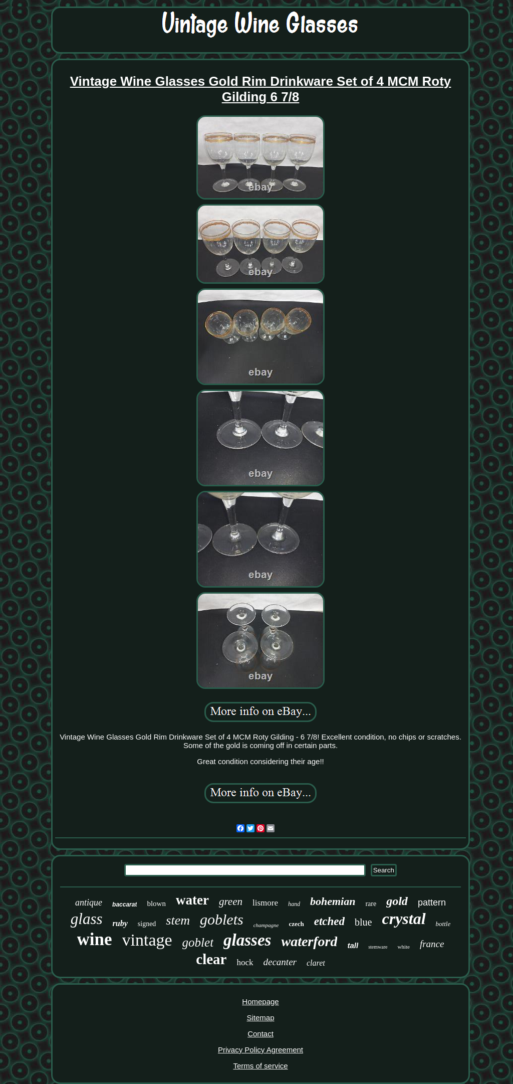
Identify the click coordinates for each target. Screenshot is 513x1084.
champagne (266, 925)
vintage (147, 940)
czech (296, 924)
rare (370, 904)
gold (397, 901)
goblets (221, 919)
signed (147, 924)
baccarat (124, 904)
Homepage (260, 1001)
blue (363, 922)
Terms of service (260, 1065)
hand (294, 904)
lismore (265, 903)
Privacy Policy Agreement (260, 1049)
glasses (247, 940)
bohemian (332, 901)
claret (316, 963)
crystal (403, 919)
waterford (309, 941)
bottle (443, 924)
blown (156, 903)
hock (244, 962)
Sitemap (260, 1017)
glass (87, 919)
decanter (280, 962)
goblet (198, 942)
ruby (120, 923)
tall (352, 945)
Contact (260, 1033)
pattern (432, 902)
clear (211, 959)
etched (329, 921)
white (403, 947)
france (432, 944)
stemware (377, 947)
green (230, 901)
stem (178, 920)
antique (88, 902)
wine (94, 939)
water (192, 900)
